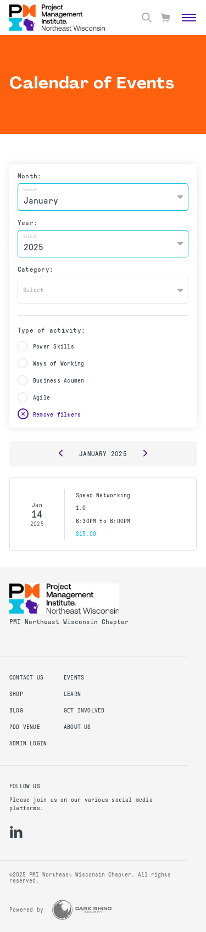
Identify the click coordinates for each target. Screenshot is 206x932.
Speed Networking (103, 495)
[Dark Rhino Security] (82, 910)
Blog (16, 711)
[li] (16, 832)
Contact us (26, 678)
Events (74, 678)
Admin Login (28, 743)
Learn (72, 694)
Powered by (26, 910)
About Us (77, 727)
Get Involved (84, 711)
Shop (16, 694)
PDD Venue (24, 727)
